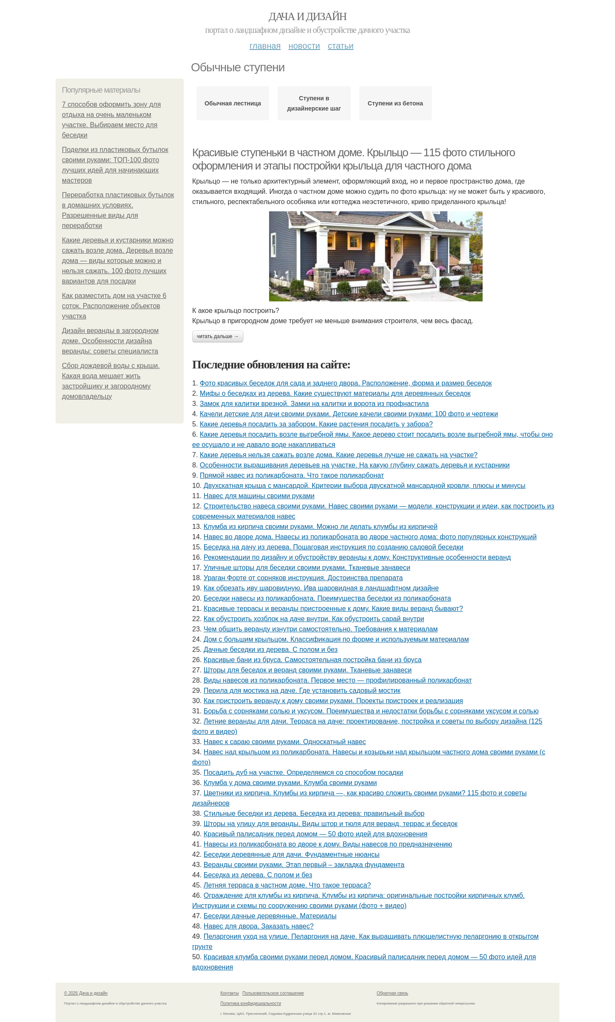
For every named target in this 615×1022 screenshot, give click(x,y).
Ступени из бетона (395, 103)
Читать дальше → (218, 336)
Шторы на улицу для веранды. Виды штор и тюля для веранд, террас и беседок (331, 823)
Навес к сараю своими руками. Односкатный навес (285, 741)
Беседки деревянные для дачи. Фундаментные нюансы (292, 854)
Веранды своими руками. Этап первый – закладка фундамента (304, 864)
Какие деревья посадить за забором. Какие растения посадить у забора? (316, 424)
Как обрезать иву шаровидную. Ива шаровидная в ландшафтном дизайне (321, 588)
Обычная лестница (233, 103)
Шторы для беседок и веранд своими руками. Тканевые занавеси (308, 670)
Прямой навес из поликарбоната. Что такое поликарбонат (292, 475)
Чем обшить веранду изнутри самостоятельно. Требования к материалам (321, 629)
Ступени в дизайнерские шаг (314, 103)
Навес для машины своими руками (259, 495)
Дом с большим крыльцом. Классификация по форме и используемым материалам (336, 639)
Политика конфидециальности (250, 1003)
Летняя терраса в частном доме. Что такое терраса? (287, 885)
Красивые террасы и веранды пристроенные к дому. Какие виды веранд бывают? (333, 608)
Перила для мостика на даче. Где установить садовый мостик (302, 690)
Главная (265, 45)
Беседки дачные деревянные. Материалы (270, 916)
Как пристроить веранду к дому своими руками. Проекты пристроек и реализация (333, 700)
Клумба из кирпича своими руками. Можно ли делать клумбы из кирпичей (321, 526)
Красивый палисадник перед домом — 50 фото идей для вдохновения (316, 834)
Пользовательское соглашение (273, 993)
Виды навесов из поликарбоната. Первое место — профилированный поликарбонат (338, 680)
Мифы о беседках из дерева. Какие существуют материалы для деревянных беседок (335, 393)
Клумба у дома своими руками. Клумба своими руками (290, 782)
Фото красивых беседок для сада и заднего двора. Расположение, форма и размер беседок (346, 383)
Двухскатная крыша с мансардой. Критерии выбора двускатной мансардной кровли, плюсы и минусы (365, 485)
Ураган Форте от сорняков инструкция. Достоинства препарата (303, 577)
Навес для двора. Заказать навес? (259, 926)
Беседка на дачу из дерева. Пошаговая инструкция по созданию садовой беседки (333, 547)
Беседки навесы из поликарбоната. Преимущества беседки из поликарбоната (327, 598)
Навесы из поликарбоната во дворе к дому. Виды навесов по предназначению (328, 844)
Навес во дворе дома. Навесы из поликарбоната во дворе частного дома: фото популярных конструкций (370, 536)
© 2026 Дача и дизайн (86, 993)
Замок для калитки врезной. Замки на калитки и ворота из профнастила (314, 403)
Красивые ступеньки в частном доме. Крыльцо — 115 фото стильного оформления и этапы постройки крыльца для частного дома (353, 159)
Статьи (340, 45)
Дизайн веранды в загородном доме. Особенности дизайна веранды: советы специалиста (110, 341)
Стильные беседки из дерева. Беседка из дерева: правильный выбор (314, 813)
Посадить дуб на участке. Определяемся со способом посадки (303, 772)
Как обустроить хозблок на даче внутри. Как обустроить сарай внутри (314, 618)
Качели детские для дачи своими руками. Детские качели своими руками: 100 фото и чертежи (349, 414)
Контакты (229, 993)
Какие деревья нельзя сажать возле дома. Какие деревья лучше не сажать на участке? (338, 454)
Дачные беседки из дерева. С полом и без (271, 649)
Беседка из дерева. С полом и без (258, 875)
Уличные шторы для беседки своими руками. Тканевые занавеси (307, 567)
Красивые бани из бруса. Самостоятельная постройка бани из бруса (313, 659)
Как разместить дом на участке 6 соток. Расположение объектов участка (114, 306)
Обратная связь (392, 993)
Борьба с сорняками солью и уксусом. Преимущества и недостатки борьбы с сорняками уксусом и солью (371, 711)
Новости (304, 45)
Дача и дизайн (307, 16)
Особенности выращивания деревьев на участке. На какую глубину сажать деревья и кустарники (355, 465)
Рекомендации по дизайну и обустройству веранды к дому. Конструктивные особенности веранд (357, 557)
